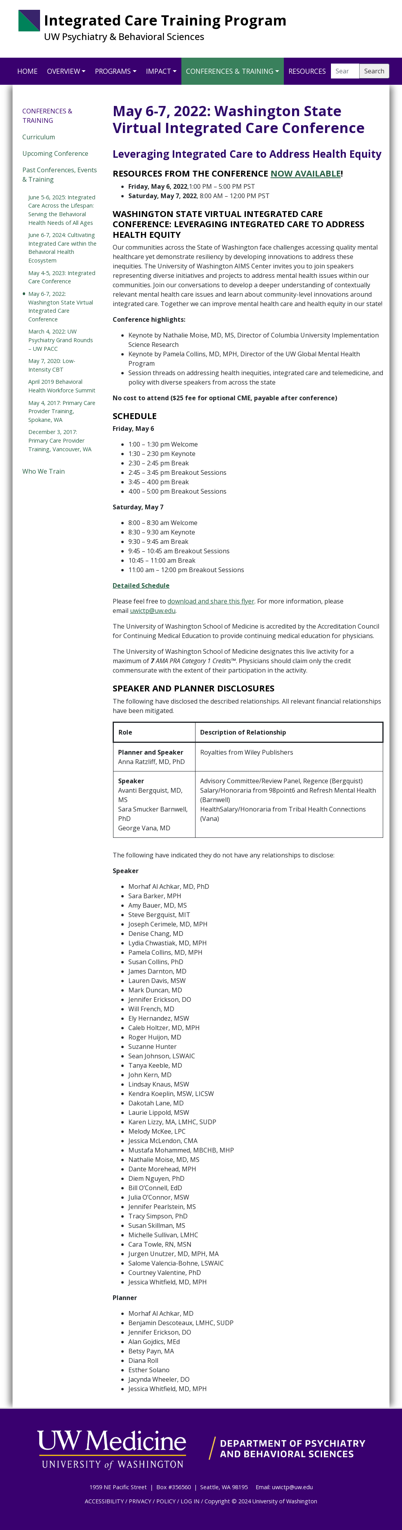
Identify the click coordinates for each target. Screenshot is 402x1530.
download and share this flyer (211, 601)
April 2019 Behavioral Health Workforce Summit (61, 386)
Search (374, 71)
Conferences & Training (229, 71)
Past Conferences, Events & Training (59, 175)
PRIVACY (140, 1501)
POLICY (165, 1501)
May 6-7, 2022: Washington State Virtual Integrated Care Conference (60, 306)
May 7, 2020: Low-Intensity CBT (51, 365)
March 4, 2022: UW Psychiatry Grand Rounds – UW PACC (60, 340)
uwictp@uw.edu (152, 610)
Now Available (305, 173)
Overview (63, 71)
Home (27, 71)
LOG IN (190, 1501)
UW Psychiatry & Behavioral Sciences (124, 36)
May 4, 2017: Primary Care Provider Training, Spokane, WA (61, 411)
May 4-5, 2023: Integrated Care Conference (61, 277)
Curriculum (38, 137)
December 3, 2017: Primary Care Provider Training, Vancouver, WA (59, 440)
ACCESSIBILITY (104, 1501)
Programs (113, 71)
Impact (158, 71)
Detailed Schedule (141, 585)
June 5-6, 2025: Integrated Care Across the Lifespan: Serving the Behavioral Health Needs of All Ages (61, 209)
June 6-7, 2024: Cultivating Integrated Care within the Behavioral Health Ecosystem (62, 247)
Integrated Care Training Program (165, 20)
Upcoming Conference (55, 153)
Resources (307, 71)
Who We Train (43, 471)
